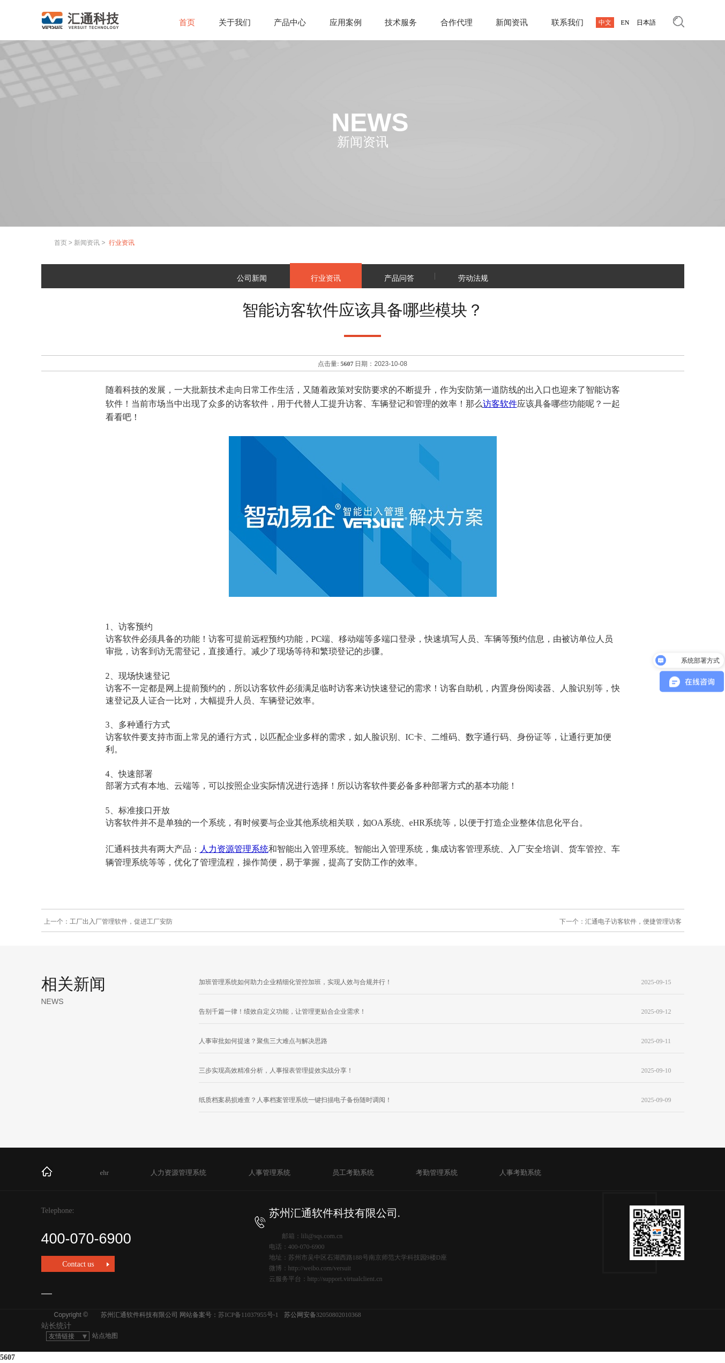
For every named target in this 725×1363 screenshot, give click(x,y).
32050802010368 (338, 1315)
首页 (187, 22)
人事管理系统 (269, 1173)
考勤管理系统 (437, 1173)
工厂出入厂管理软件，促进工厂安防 (121, 921)
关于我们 (235, 22)
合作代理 (456, 22)
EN (625, 22)
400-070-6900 (153, 1231)
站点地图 (105, 1335)
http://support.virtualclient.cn (345, 1279)
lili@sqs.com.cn (322, 1236)
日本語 (646, 22)
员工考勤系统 (353, 1173)
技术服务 (401, 22)
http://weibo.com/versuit (320, 1268)
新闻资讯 (512, 22)
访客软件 (500, 403)
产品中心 (290, 22)
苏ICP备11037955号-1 (248, 1315)
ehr (104, 1173)
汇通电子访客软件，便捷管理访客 (633, 921)
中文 (605, 22)
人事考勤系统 (520, 1173)
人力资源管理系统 (234, 848)
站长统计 (56, 1326)
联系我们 (567, 22)
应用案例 (346, 22)
